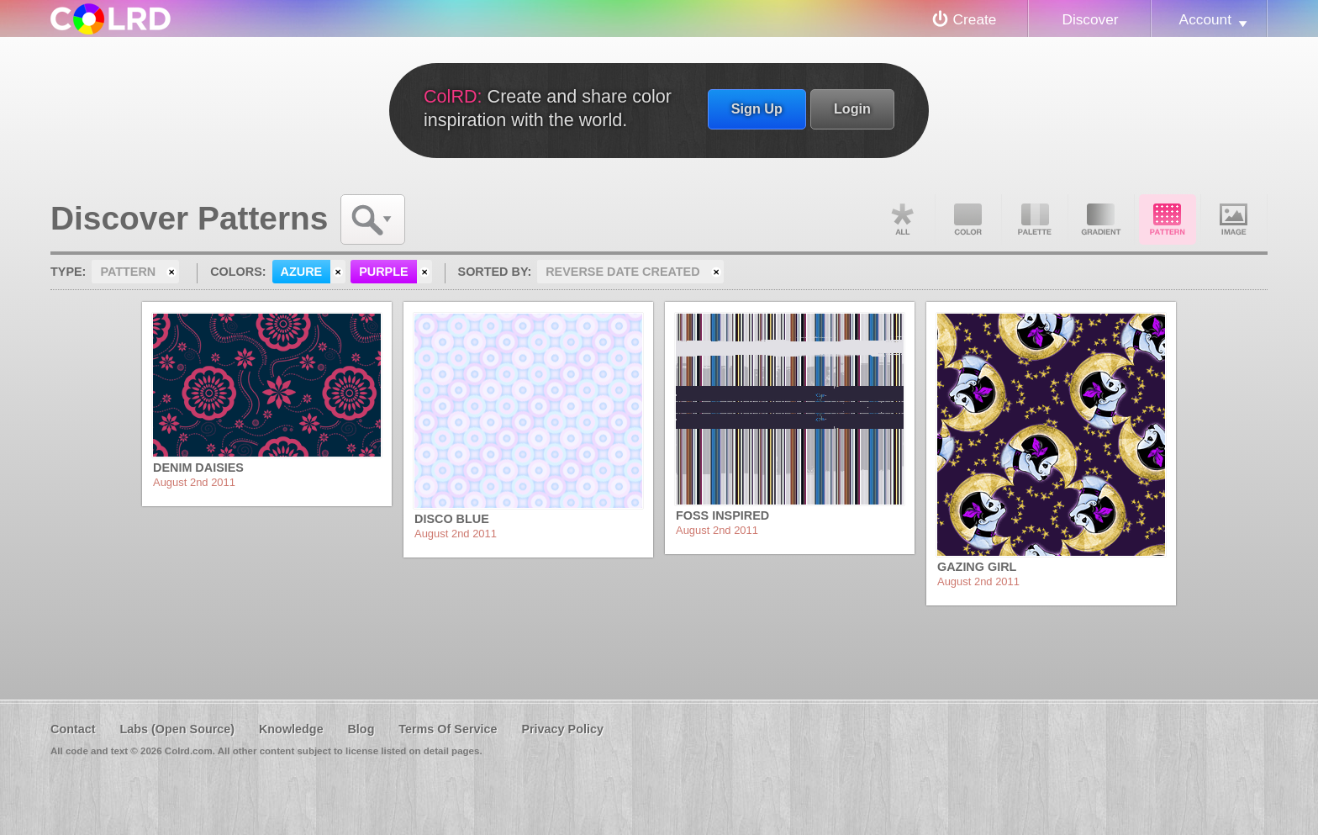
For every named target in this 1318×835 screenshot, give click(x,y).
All (902, 219)
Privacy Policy (562, 729)
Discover (1090, 19)
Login (852, 108)
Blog (360, 729)
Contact (73, 729)
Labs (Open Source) (177, 729)
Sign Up (757, 108)
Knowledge (291, 729)
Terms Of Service (447, 729)
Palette (1034, 219)
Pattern (1167, 219)
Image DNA (1234, 219)
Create (975, 19)
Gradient (1101, 219)
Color (968, 219)
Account (1205, 19)
